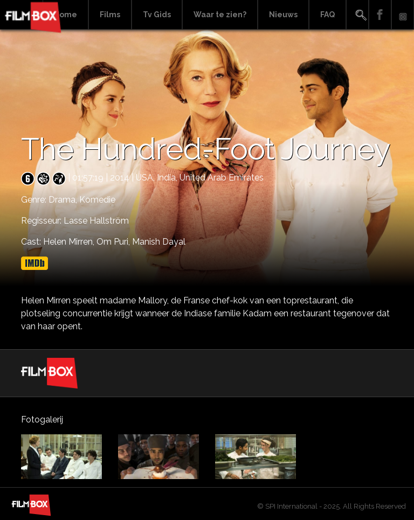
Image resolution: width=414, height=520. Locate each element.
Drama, (64, 200)
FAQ (327, 14)
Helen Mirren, (69, 242)
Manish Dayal (158, 242)
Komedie (97, 200)
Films (110, 14)
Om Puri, (114, 242)
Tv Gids (157, 14)
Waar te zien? (220, 14)
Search (357, 15)
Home (65, 14)
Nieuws (283, 14)
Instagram (402, 15)
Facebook (380, 15)
